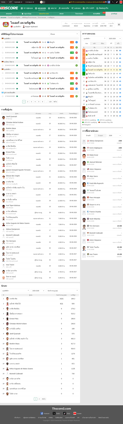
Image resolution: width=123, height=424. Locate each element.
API (78, 417)
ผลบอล (61, 13)
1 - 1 (44, 42)
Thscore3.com (61, 408)
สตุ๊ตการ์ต (35, 47)
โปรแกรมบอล (79, 13)
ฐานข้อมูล (114, 13)
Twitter (56, 413)
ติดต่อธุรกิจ (102, 8)
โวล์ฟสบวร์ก (54, 83)
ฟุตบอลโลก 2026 (44, 13)
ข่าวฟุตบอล (27, 8)
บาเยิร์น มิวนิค (55, 65)
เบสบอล (76, 8)
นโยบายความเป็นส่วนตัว (89, 417)
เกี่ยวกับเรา (17, 417)
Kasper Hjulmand (30, 26)
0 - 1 (44, 78)
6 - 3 (44, 83)
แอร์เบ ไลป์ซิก (55, 53)
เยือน (102, 43)
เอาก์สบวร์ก (54, 73)
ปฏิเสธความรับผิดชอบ (29, 417)
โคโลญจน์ (35, 58)
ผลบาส (52, 8)
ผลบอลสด (40, 8)
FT (111, 43)
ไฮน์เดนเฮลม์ (34, 89)
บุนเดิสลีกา (15, 26)
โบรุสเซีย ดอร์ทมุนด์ (31, 78)
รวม (86, 43)
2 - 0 (44, 96)
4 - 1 (44, 53)
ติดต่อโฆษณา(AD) (104, 417)
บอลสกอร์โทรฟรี (70, 417)
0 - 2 (44, 65)
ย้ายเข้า (88, 135)
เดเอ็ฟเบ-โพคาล (9, 62)
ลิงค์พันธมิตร (59, 417)
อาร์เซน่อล (35, 96)
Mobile (3, 2)
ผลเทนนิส (64, 8)
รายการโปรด (26, 14)
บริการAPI (88, 8)
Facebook (44, 413)
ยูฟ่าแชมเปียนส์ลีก (9, 92)
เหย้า (94, 43)
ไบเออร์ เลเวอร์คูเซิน (31, 42)
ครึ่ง (118, 43)
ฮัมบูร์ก (52, 42)
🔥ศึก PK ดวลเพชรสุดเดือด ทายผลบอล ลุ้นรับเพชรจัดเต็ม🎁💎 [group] (88, 2)
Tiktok (66, 413)
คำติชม (51, 417)
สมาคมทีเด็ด (96, 13)
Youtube (77, 413)
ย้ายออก (100, 135)
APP (10, 2)
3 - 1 (44, 47)
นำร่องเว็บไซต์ (42, 417)
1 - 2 (44, 58)
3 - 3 (44, 89)
